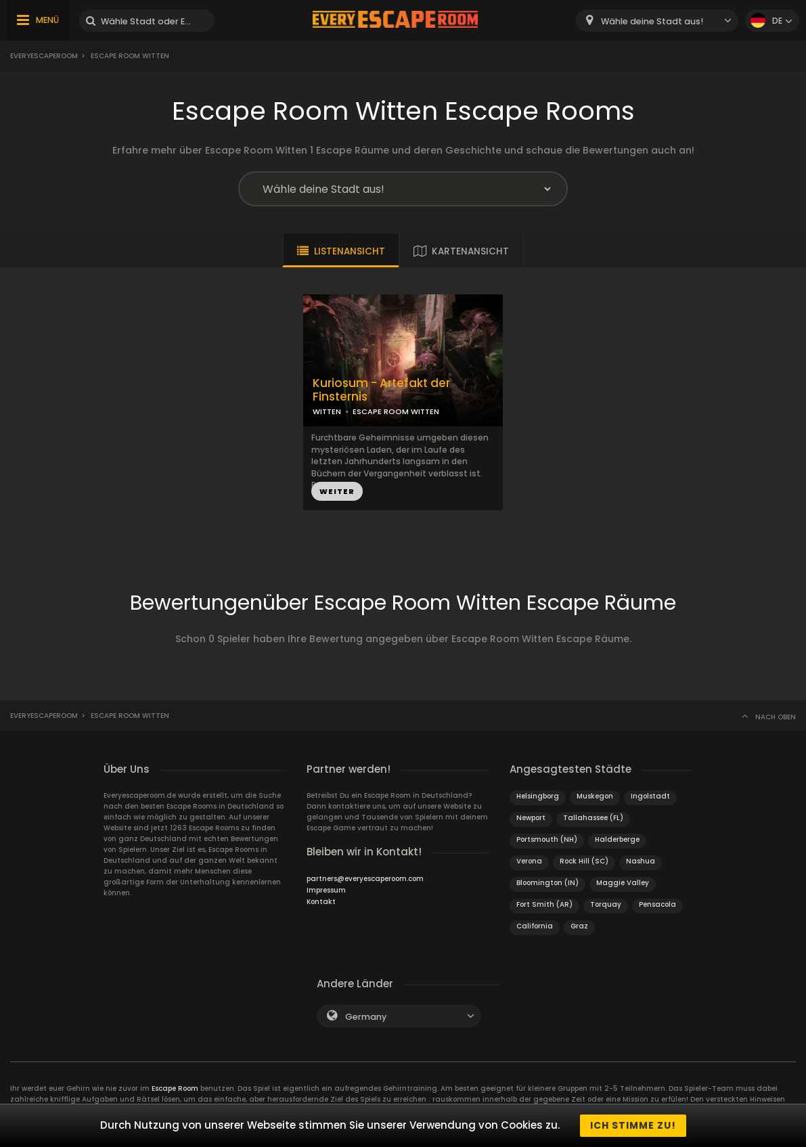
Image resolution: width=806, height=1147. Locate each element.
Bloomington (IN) (547, 883)
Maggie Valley (622, 883)
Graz (579, 926)
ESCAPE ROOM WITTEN (396, 411)
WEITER (337, 491)
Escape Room (175, 1088)
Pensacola (657, 904)
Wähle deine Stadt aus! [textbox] (652, 21)
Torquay (605, 904)
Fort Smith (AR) (544, 904)
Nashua (640, 861)
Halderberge (617, 839)
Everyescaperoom (44, 56)
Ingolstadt (650, 796)
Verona (529, 861)
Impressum (326, 890)
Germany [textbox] (365, 1016)
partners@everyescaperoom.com (365, 879)
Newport (530, 818)
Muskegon (595, 796)
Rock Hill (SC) (584, 861)
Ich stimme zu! (633, 1125)
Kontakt (321, 902)
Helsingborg (537, 796)
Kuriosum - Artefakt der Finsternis (381, 390)
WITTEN (327, 411)
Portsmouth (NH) (546, 839)
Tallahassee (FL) (593, 818)
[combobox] (657, 20)
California (534, 926)
